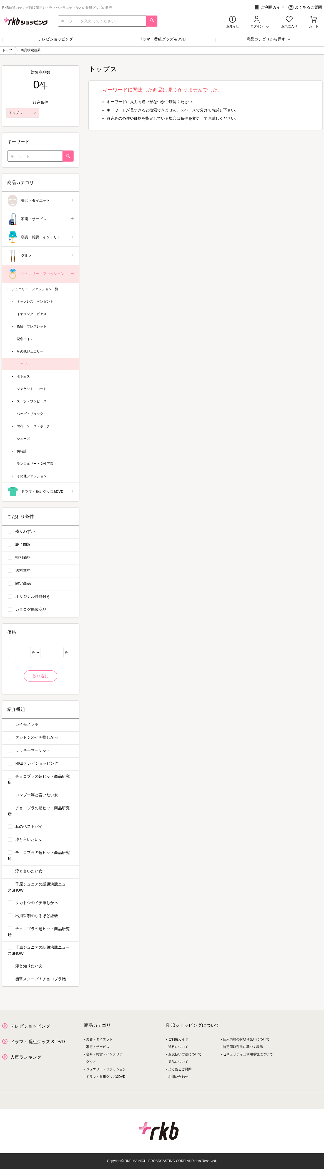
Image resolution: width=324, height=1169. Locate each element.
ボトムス (23, 376)
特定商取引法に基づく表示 (243, 1047)
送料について (178, 1047)
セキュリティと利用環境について (248, 1054)
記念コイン (25, 339)
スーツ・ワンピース (32, 401)
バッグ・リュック (30, 414)
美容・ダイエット (41, 201)
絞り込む (40, 676)
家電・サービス (41, 219)
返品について (178, 1062)
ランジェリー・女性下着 (35, 464)
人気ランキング (25, 1057)
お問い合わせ (178, 1077)
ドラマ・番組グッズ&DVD (41, 492)
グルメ (41, 255)
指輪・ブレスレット (32, 326)
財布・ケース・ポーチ (33, 426)
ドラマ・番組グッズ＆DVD (162, 39)
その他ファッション (32, 476)
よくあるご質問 (305, 7)
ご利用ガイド (269, 7)
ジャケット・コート (32, 389)
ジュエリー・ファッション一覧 (35, 289)
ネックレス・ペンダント (35, 301)
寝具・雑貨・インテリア (41, 237)
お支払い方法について (185, 1054)
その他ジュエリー (30, 351)
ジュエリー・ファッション (41, 274)
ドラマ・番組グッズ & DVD (37, 1041)
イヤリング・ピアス (32, 314)
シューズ (23, 439)
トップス (23, 364)
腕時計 (22, 451)
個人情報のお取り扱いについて (246, 1039)
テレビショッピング (55, 39)
